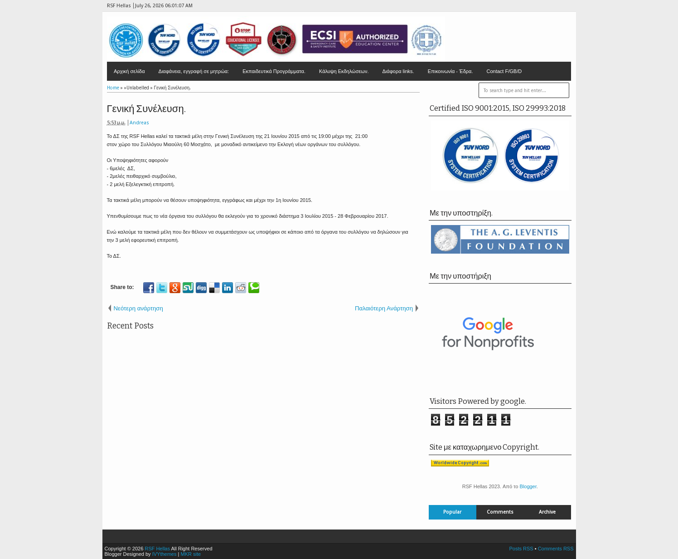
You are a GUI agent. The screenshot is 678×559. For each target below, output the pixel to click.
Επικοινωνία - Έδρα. (450, 71)
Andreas (139, 123)
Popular (452, 512)
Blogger (527, 486)
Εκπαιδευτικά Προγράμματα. (273, 71)
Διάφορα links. (398, 71)
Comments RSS (556, 548)
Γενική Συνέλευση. (146, 109)
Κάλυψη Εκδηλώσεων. (344, 71)
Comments (500, 512)
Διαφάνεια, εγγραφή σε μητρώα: (194, 71)
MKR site (190, 554)
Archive (547, 512)
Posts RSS (521, 548)
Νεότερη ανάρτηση (138, 308)
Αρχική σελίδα (129, 71)
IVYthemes (164, 554)
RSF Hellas (157, 548)
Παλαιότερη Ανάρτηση (384, 308)
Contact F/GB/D (504, 71)
